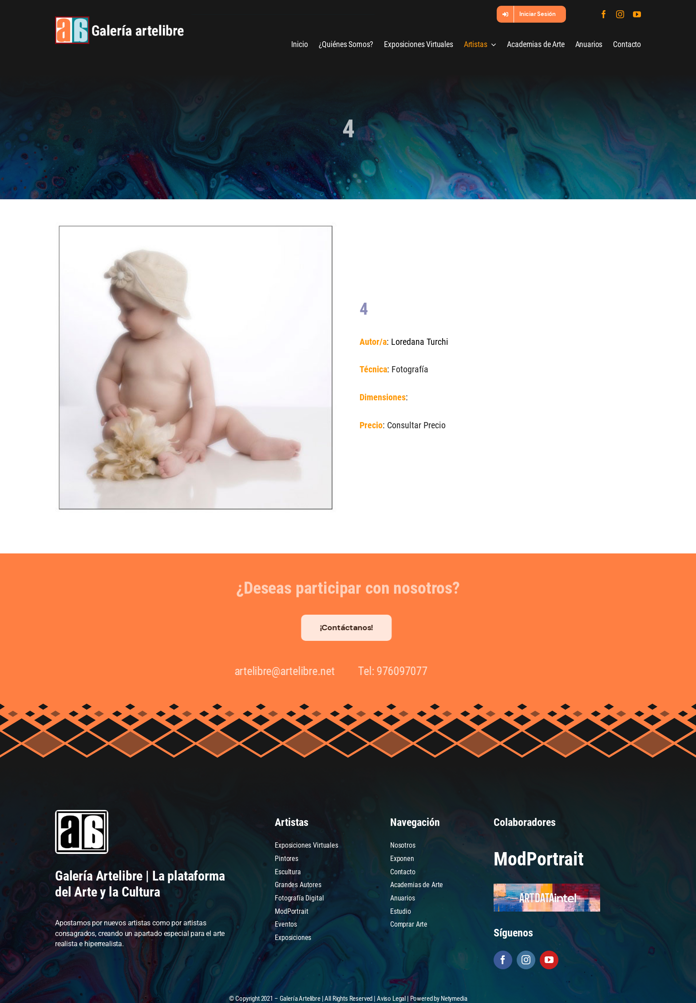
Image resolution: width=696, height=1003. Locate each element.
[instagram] (620, 14)
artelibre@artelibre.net (280, 671)
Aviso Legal (391, 999)
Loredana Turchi (419, 341)
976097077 (397, 671)
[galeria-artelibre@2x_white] (119, 20)
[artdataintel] (547, 887)
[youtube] (637, 14)
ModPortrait (538, 859)
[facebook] (604, 14)
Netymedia (454, 999)
